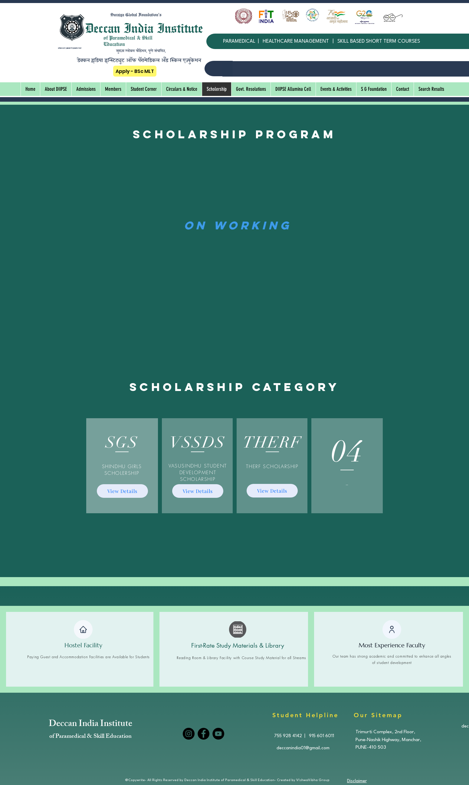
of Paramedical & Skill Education (90, 736)
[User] (391, 629)
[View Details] (122, 491)
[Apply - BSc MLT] (134, 71)
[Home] (83, 629)
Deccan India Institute (90, 724)
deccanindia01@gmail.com (303, 748)
